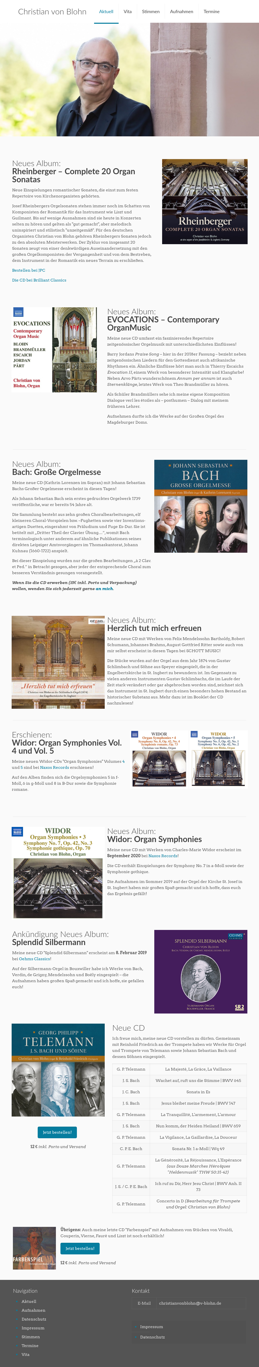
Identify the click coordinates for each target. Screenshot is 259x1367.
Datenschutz (33, 1319)
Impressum (33, 1328)
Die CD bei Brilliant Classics (39, 280)
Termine (29, 1345)
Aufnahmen (33, 1310)
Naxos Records (54, 767)
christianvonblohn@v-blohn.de (190, 1303)
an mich (104, 588)
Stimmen (30, 1336)
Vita (25, 1354)
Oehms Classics (34, 958)
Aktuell (28, 1301)
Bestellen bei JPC (28, 270)
